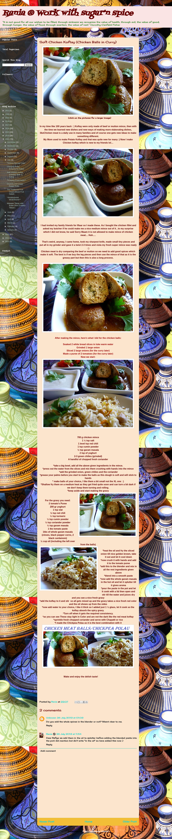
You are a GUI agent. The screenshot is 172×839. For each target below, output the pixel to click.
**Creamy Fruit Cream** (16, 180)
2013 (7, 139)
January (10, 230)
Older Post (130, 821)
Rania (54, 702)
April (9, 219)
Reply (49, 725)
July (9, 160)
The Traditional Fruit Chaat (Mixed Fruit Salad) (15, 192)
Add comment (48, 751)
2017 (7, 125)
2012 (7, 234)
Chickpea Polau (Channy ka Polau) (15, 168)
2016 (7, 128)
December (11, 142)
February (11, 226)
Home (88, 821)
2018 (7, 121)
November (11, 146)
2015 (7, 132)
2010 (7, 241)
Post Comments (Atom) (96, 831)
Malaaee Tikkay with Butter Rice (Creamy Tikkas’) (16, 205)
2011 (7, 238)
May (9, 216)
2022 (7, 111)
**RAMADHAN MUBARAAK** (14, 199)
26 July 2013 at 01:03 (70, 718)
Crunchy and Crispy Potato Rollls (15, 185)
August (10, 156)
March (10, 223)
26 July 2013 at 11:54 (68, 734)
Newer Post (46, 821)
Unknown (51, 718)
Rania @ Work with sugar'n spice (67, 13)
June (9, 212)
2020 (7, 114)
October (10, 149)
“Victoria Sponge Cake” (16, 163)
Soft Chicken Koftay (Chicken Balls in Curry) (15, 174)
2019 (7, 118)
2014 (7, 136)
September (12, 153)
